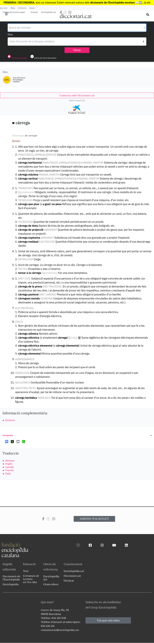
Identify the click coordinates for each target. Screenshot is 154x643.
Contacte (22, 8)
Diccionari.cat (72, 575)
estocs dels (83, 2)
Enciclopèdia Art (51, 578)
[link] (77, 95)
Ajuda (32, 8)
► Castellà (8, 467)
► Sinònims (8, 420)
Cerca (77, 50)
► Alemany (8, 460)
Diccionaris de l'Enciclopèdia (11, 578)
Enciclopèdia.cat (48, 12)
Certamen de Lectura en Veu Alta (31, 579)
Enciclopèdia (10, 584)
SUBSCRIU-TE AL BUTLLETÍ (94, 518)
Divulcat (34, 12)
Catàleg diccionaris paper (13, 12)
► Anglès (7, 463)
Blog (13, 8)
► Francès (8, 470)
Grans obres (50, 584)
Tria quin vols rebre (108, 620)
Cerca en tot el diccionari (45, 58)
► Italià (6, 473)
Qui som (3, 8)
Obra (10, 34)
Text (25, 571)
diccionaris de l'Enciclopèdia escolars (112, 2)
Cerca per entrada (19, 58)
